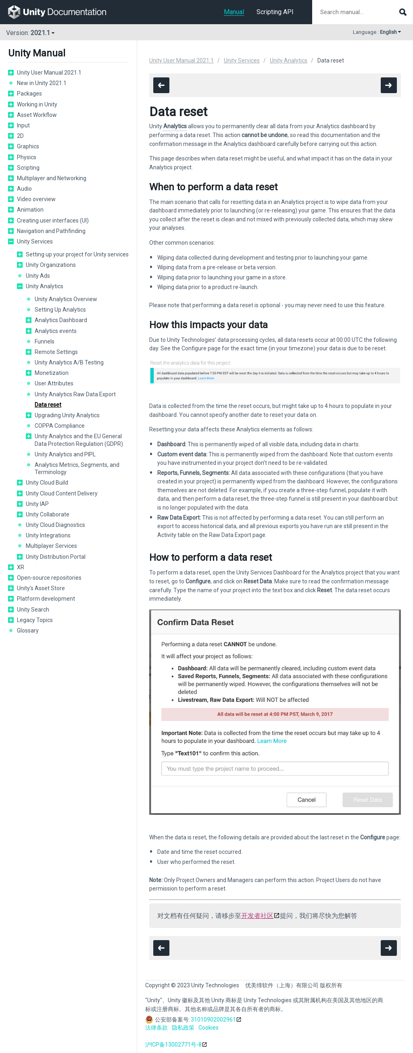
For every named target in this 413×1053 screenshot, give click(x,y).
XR (20, 567)
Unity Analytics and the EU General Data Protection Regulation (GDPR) (79, 440)
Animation (30, 209)
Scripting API (275, 12)
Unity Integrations (48, 535)
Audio (24, 188)
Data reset (48, 405)
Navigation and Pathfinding (51, 231)
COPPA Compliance (60, 425)
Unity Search (33, 609)
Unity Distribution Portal (56, 557)
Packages (29, 93)
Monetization (52, 373)
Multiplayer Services (51, 546)
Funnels (44, 341)
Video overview (36, 199)
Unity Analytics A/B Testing (69, 362)
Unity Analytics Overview (66, 299)
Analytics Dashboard (61, 320)
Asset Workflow (37, 115)
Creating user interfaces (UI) (53, 220)
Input (23, 125)
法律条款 (156, 1027)
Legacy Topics (35, 620)
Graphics (28, 146)
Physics (26, 157)
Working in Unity (37, 104)
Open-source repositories (49, 577)
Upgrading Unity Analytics (67, 415)
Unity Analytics (44, 286)
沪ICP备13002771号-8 (173, 1044)
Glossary (28, 630)
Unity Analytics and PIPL (65, 454)
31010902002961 (213, 1019)
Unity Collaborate (47, 514)
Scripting (28, 167)
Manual (234, 12)
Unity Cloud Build (47, 482)
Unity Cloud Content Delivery (62, 493)
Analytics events (56, 331)
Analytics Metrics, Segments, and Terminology (77, 468)
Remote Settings (56, 352)
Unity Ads (38, 276)
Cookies (208, 1027)
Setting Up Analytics (60, 309)
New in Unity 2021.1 (42, 83)
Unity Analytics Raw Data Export (75, 394)
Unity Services (35, 241)
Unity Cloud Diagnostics (55, 525)
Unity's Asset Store (41, 588)
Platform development (46, 598)
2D (20, 136)
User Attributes (54, 383)
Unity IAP (37, 504)
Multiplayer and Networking (51, 178)
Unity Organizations (51, 265)
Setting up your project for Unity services (77, 254)
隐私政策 (183, 1027)
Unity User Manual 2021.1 (49, 72)
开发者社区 (257, 916)
